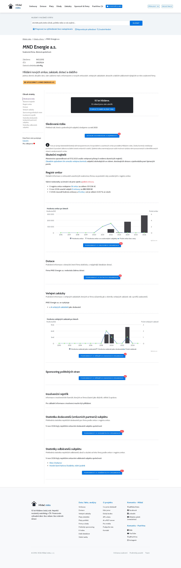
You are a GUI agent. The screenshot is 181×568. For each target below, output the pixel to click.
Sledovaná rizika (29, 99)
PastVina (97, 6)
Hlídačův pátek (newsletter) (133, 518)
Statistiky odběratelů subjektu (30, 126)
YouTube (131, 533)
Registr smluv (27, 104)
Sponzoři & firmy (81, 6)
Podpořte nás (114, 6)
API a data (106, 517)
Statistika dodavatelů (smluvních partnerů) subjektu (30, 120)
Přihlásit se (153, 6)
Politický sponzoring (86, 527)
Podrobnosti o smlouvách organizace (103, 244)
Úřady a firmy (39, 39)
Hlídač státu (27, 39)
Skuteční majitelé (29, 102)
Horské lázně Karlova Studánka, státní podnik (67, 466)
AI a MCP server (109, 520)
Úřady (59, 6)
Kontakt (106, 530)
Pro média (107, 524)
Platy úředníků (84, 517)
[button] (39, 82)
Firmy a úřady (84, 524)
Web (130, 530)
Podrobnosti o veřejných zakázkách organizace (103, 355)
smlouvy (76, 189)
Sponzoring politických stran (32, 112)
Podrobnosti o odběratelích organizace (103, 472)
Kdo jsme (106, 510)
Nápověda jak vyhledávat (85, 29)
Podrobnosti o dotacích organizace (103, 277)
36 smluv (74, 186)
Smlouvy (33, 6)
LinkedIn (131, 514)
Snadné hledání (104, 29)
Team (147, 553)
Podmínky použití (136, 553)
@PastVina (132, 537)
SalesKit (25, 141)
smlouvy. (88, 182)
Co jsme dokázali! (109, 507)
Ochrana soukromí (120, 553)
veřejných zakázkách (60, 307)
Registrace (167, 6)
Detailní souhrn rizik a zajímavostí (103, 135)
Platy (51, 6)
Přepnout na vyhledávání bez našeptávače (53, 29)
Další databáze (84, 534)
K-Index (82, 530)
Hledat (136, 23)
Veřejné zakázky (28, 110)
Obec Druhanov (55, 463)
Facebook (132, 510)
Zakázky (68, 6)
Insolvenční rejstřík (29, 115)
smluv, (82, 192)
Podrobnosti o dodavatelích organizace (103, 432)
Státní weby (83, 537)
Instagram (132, 540)
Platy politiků (83, 520)
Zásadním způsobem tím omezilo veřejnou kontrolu (66, 161)
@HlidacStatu (133, 507)
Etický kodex (107, 514)
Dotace (43, 6)
